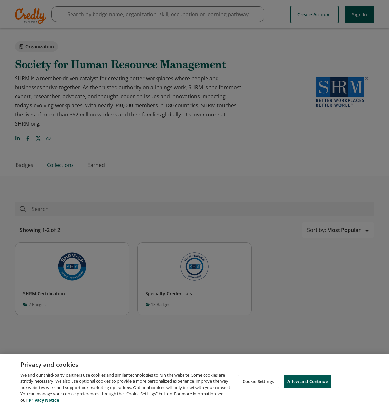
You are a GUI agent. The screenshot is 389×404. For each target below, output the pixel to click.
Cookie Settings (258, 386)
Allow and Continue (307, 386)
